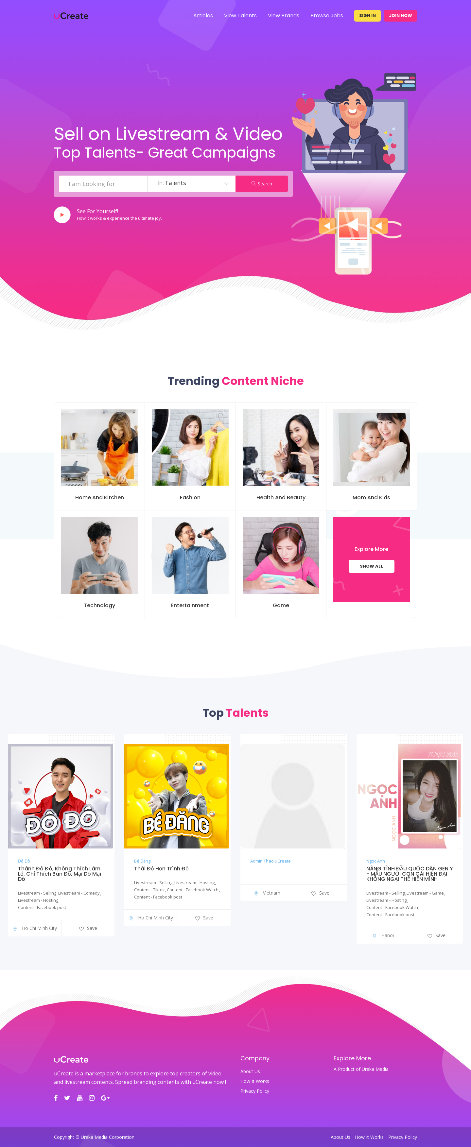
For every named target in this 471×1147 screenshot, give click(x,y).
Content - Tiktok (149, 890)
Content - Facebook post (42, 907)
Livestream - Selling (37, 893)
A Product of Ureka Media (361, 1069)
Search (262, 183)
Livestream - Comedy (79, 893)
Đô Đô (24, 861)
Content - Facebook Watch (192, 890)
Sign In (367, 15)
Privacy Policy (254, 1091)
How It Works (254, 1081)
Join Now (400, 15)
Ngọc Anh (375, 861)
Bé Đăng (142, 861)
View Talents (240, 15)
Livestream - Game (425, 893)
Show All (371, 566)
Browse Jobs (326, 15)
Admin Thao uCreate (270, 861)
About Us (250, 1071)
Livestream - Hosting (38, 900)
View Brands (283, 15)
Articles (203, 15)
